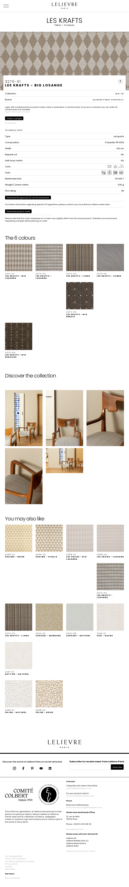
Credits (8, 866)
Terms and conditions (15, 858)
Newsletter (10, 869)
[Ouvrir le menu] (10, 6)
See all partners (12, 878)
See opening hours (75, 829)
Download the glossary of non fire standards (28, 197)
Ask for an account (21, 111)
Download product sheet (18, 211)
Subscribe (117, 767)
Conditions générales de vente (19, 861)
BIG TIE (120, 93)
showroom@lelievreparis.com (80, 796)
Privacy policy (11, 863)
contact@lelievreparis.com (79, 788)
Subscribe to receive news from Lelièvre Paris (96, 761)
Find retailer (10, 123)
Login (7, 111)
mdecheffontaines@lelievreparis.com (84, 807)
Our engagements (14, 856)
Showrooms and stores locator (80, 851)
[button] (18, 261)
